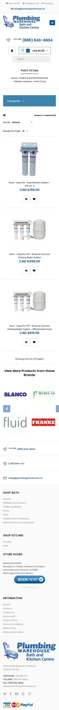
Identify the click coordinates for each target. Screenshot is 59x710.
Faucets (7, 485)
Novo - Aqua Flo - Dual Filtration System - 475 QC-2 (29, 180)
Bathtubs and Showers (14, 489)
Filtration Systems (23, 81)
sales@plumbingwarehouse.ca (29, 8)
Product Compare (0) (45, 115)
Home (14, 78)
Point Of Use (40, 81)
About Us (7, 595)
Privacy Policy (10, 607)
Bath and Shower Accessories (18, 509)
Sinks (5, 501)
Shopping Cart (30, 3)
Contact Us (8, 599)
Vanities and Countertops (16, 505)
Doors (6, 497)
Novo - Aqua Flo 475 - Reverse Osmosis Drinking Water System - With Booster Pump (29, 314)
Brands (6, 591)
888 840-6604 (20, 666)
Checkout (47, 3)
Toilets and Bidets (12, 493)
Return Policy (9, 614)
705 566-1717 (21, 662)
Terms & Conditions (13, 610)
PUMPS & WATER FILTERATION (33, 78)
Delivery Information (13, 618)
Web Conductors (25, 704)
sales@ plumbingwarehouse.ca (19, 672)
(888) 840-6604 (37, 40)
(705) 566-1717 (16, 450)
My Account (9, 603)
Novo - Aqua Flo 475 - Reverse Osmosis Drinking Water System (29, 247)
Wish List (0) (13, 3)
